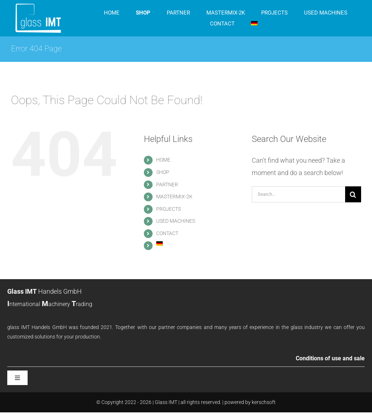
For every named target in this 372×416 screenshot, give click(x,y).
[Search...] (298, 194)
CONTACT (167, 233)
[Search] (353, 194)
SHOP (162, 172)
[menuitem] (254, 23)
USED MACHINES (175, 221)
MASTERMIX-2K (174, 196)
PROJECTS (168, 209)
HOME (163, 160)
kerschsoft (264, 402)
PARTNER (167, 184)
